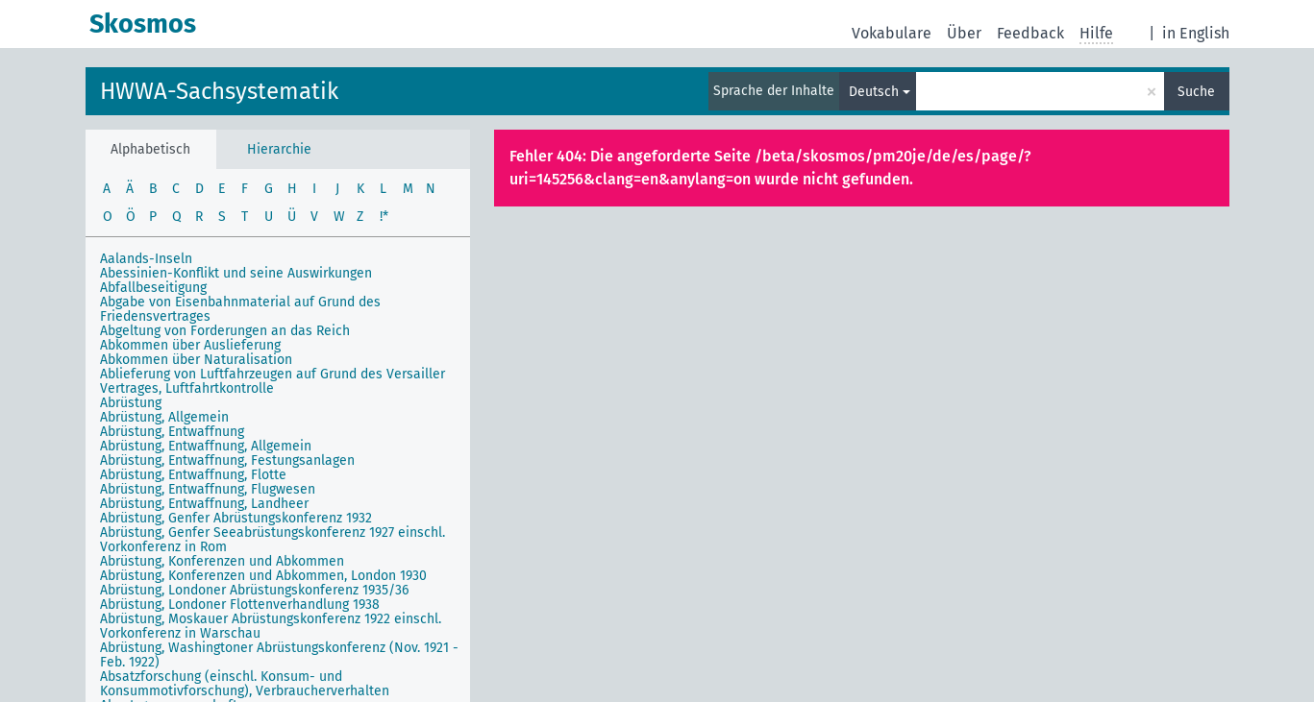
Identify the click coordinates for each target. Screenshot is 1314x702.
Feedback (1030, 33)
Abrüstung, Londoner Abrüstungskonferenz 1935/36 (254, 590)
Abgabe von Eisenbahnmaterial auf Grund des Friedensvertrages (240, 309)
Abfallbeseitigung (153, 287)
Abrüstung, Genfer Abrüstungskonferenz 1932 (236, 518)
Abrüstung (130, 403)
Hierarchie (279, 149)
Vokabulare (891, 33)
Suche (1196, 92)
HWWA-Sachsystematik (219, 91)
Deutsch (874, 92)
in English (1195, 33)
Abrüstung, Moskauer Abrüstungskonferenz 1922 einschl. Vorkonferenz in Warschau (270, 626)
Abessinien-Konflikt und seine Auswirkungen (236, 273)
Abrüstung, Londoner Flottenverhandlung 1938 (240, 604)
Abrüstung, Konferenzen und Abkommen (222, 561)
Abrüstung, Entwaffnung (172, 432)
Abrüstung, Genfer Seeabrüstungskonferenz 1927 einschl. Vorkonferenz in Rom (272, 539)
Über (964, 33)
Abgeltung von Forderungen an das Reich (225, 331)
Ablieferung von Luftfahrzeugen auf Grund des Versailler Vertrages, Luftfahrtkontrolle (272, 381)
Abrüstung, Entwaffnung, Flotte (193, 475)
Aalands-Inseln (146, 259)
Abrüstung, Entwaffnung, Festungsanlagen (227, 460)
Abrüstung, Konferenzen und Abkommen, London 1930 (263, 576)
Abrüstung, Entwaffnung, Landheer (204, 504)
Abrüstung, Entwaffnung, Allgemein (205, 446)
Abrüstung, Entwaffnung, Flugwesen (207, 489)
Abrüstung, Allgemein (164, 417)
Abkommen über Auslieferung (190, 345)
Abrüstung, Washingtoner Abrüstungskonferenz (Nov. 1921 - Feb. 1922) (279, 655)
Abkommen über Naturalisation (196, 359)
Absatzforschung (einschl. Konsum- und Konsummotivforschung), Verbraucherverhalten (244, 683)
